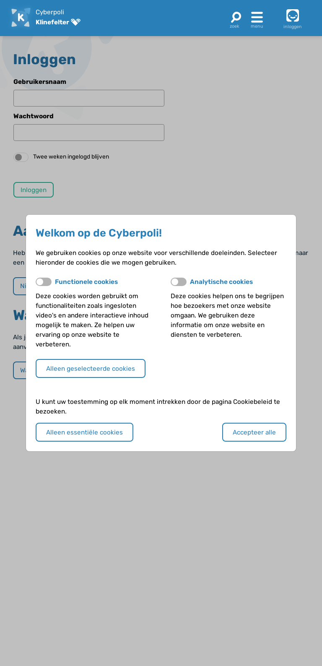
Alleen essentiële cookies (84, 432)
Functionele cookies (86, 282)
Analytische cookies (221, 282)
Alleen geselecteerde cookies (90, 368)
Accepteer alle (254, 432)
